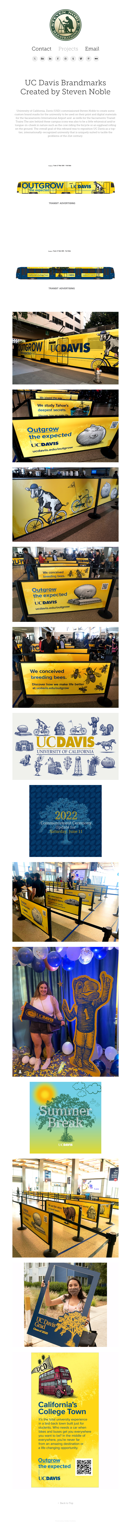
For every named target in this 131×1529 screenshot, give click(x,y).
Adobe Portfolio (70, 1521)
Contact (41, 49)
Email (92, 49)
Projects (68, 49)
